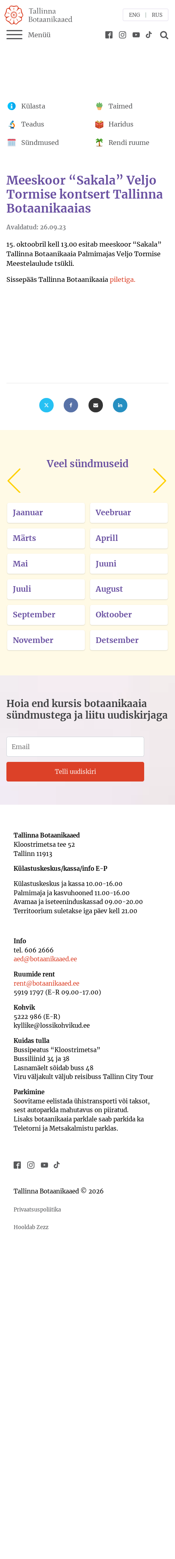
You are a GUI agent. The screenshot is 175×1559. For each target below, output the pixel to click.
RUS (157, 15)
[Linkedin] (120, 405)
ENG (134, 15)
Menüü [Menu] (28, 35)
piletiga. (122, 279)
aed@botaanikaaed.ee (45, 959)
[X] (46, 405)
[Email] (96, 405)
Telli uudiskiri (75, 771)
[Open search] (163, 35)
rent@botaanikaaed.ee (46, 983)
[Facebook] (71, 405)
